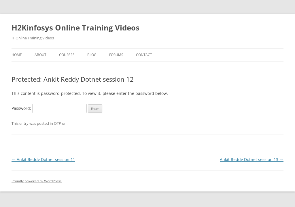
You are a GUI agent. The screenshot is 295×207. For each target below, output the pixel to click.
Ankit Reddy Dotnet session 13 (251, 159)
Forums (116, 54)
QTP (57, 123)
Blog (92, 54)
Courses (67, 54)
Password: (49, 108)
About (40, 54)
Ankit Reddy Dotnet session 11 (43, 159)
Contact (144, 54)
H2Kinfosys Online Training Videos (75, 27)
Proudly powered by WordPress (37, 181)
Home (17, 54)
